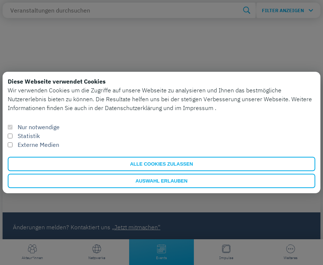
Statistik (29, 135)
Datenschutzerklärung (134, 108)
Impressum (199, 108)
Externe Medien (38, 144)
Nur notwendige (39, 127)
